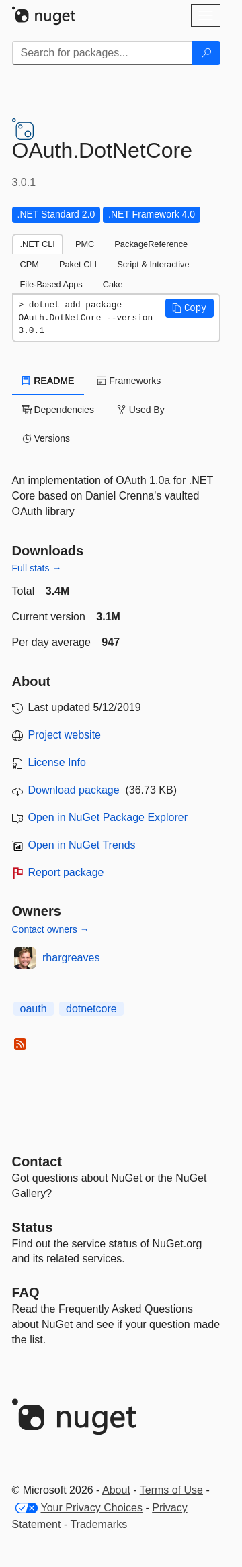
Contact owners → (50, 929)
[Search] (206, 53)
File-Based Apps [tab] (51, 284)
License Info (57, 762)
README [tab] (48, 380)
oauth (33, 1008)
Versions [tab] (46, 438)
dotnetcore (91, 1008)
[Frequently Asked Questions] (26, 1292)
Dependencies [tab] (58, 409)
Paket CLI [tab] (78, 264)
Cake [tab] (113, 284)
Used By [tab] (141, 409)
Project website (65, 735)
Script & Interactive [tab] (153, 264)
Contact (37, 1161)
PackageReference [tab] (151, 244)
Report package (66, 872)
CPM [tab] (29, 264)
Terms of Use (171, 1490)
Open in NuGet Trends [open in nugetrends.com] (82, 845)
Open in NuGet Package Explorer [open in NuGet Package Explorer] (108, 817)
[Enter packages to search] (102, 53)
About (116, 1490)
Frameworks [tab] (129, 380)
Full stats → (37, 568)
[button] (189, 308)
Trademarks (98, 1524)
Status (32, 1227)
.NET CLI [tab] (37, 244)
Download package (74, 790)
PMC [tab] (84, 244)
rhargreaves (70, 957)
